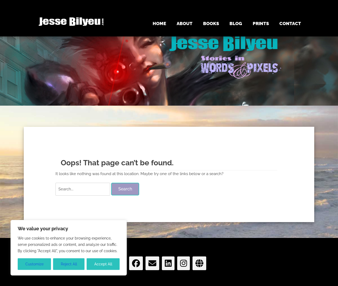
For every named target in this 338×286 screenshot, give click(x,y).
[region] (69, 247)
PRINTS (261, 23)
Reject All (69, 264)
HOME (159, 23)
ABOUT (185, 23)
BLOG (235, 23)
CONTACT (290, 23)
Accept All (103, 264)
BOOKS (211, 23)
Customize (34, 264)
